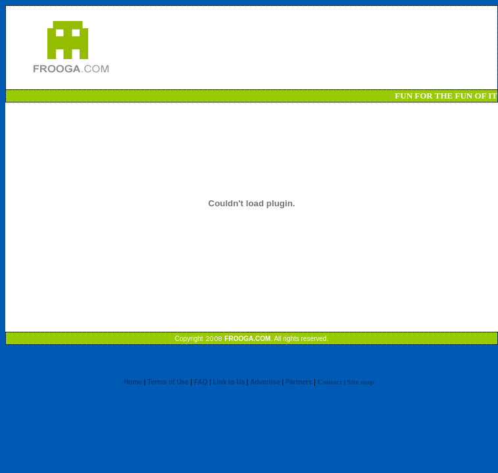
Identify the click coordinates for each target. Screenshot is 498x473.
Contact (330, 382)
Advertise (265, 382)
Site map (360, 382)
